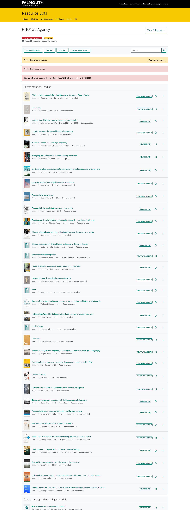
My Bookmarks (47, 19)
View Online (145, 121)
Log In (69, 19)
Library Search (136, 4)
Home (25, 19)
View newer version (156, 60)
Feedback (60, 19)
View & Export (155, 30)
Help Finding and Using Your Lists (155, 4)
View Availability (144, 96)
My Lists (34, 19)
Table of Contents (32, 50)
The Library (124, 4)
